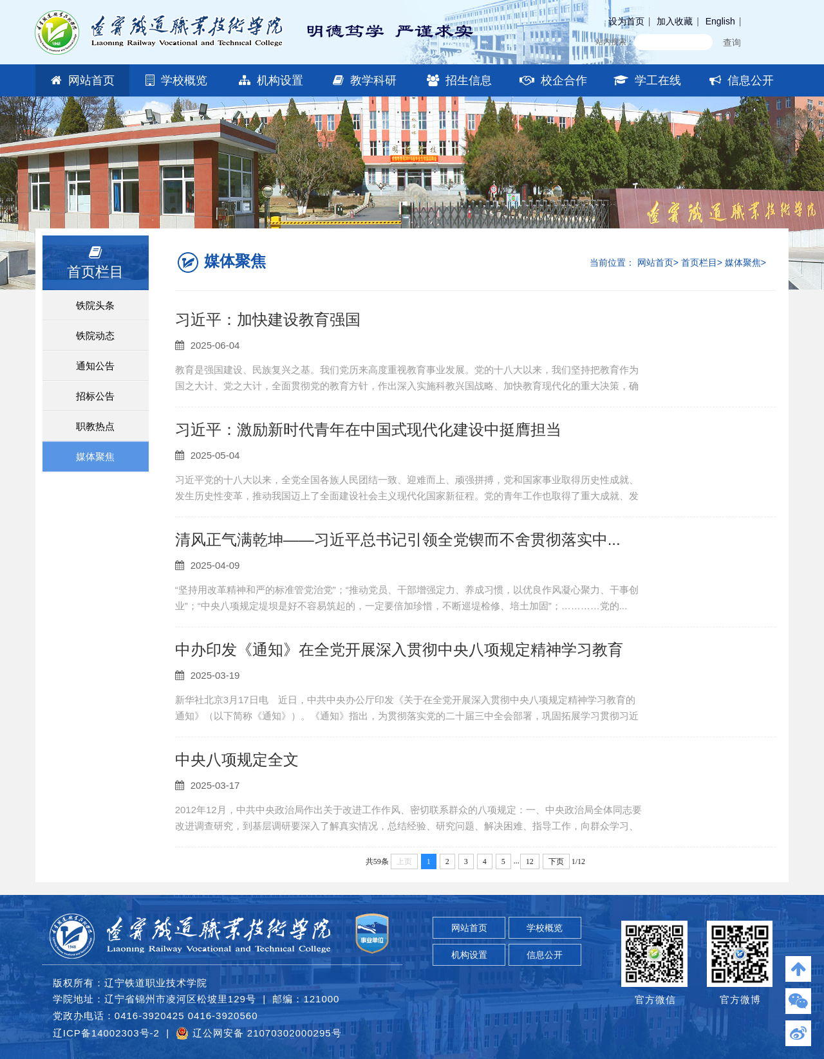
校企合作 (553, 80)
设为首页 (626, 21)
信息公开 (741, 80)
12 (530, 861)
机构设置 (271, 80)
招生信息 (459, 80)
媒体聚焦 (95, 456)
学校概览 (176, 80)
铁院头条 (95, 305)
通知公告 (95, 365)
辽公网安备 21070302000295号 (258, 1033)
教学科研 (365, 80)
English (720, 21)
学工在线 (647, 80)
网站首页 (83, 80)
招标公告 (95, 396)
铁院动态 (95, 335)
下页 (556, 861)
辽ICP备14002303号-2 (106, 1032)
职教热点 (95, 426)
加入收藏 (675, 21)
